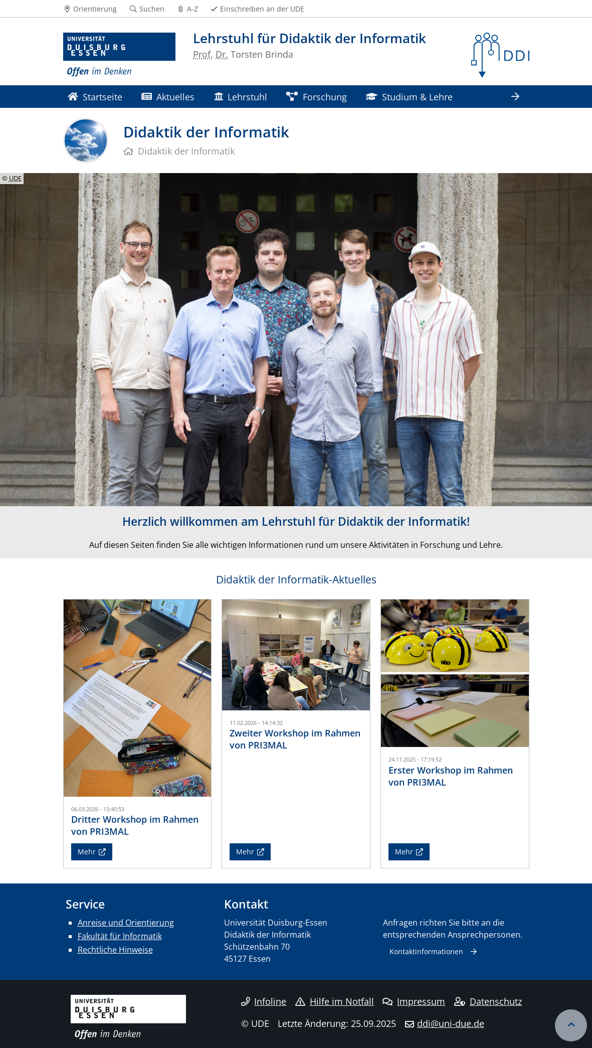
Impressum (413, 1001)
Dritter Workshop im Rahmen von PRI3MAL (135, 825)
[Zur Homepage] (119, 55)
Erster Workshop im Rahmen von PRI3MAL (450, 776)
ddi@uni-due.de (450, 1023)
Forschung (316, 96)
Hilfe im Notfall (334, 1001)
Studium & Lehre (409, 96)
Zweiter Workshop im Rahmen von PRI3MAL (295, 738)
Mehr (87, 851)
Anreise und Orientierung (126, 922)
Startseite (95, 96)
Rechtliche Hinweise (115, 949)
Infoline (264, 1001)
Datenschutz (488, 1001)
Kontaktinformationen (426, 951)
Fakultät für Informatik (120, 936)
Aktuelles (167, 96)
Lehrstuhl (240, 96)
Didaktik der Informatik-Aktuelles (296, 579)
